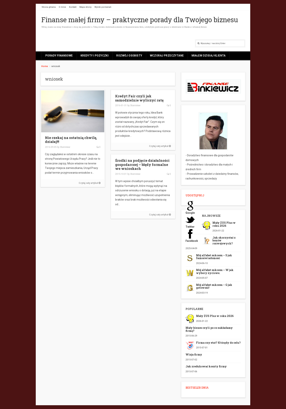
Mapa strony (85, 7)
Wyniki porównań (102, 7)
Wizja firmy (194, 354)
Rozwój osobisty (129, 55)
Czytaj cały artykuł (89, 183)
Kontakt (72, 7)
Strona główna (49, 7)
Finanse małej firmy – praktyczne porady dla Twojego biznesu (139, 19)
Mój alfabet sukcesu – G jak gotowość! (214, 286)
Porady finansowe (59, 55)
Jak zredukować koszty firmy (206, 366)
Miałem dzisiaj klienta (209, 55)
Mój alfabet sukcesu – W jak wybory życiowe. (215, 271)
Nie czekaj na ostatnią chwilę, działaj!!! (71, 139)
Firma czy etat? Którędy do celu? (218, 342)
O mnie (62, 7)
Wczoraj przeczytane (167, 55)
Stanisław (65, 147)
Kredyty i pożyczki (95, 55)
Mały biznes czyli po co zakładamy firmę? (209, 329)
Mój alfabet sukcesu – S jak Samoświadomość (214, 256)
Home (44, 66)
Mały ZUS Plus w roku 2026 (224, 224)
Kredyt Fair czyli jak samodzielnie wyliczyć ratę (139, 98)
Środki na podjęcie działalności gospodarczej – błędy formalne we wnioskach (142, 164)
